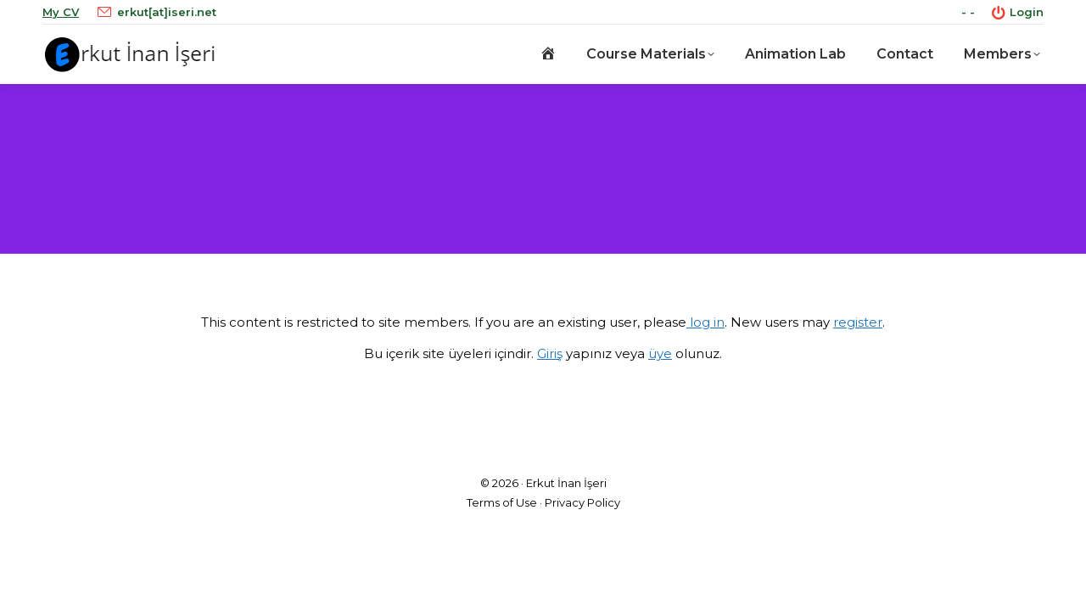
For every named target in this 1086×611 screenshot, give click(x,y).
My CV (60, 12)
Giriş (550, 353)
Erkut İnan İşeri (566, 483)
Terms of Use (502, 502)
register (857, 322)
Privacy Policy (582, 502)
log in (705, 322)
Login (1018, 12)
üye (660, 353)
